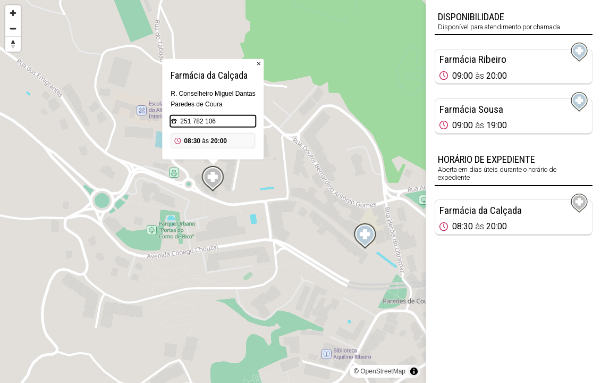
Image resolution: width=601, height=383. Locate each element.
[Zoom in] (13, 13)
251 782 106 (198, 121)
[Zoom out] (13, 28)
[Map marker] (365, 236)
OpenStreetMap (382, 371)
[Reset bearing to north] (13, 44)
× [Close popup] (259, 64)
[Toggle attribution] (414, 371)
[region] (213, 191)
